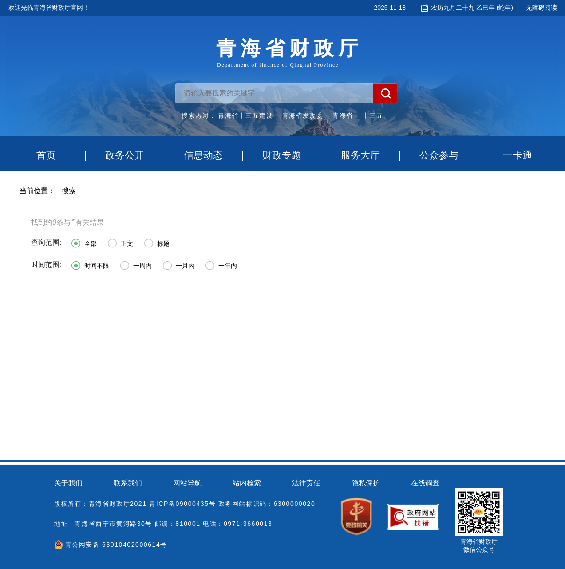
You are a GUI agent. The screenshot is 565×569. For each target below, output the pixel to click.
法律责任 (306, 483)
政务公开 (124, 155)
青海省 (342, 115)
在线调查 (425, 483)
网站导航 (187, 483)
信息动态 (203, 155)
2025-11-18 (390, 7)
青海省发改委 (302, 115)
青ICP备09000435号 (182, 503)
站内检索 (247, 483)
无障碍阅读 (541, 7)
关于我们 (68, 483)
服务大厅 (360, 155)
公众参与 (438, 155)
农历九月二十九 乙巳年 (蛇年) (472, 7)
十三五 (373, 115)
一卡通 (517, 155)
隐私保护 (366, 483)
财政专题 (281, 155)
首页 (46, 155)
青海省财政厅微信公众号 (479, 545)
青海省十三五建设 (245, 115)
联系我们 (128, 483)
